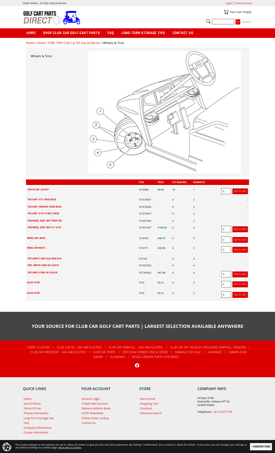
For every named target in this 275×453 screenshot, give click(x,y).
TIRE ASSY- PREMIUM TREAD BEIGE (44, 206)
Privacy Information (36, 413)
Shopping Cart (149, 403)
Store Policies (32, 403)
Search (208, 21)
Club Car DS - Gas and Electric (79, 347)
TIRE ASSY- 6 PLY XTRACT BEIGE (43, 213)
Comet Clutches (39, 347)
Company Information (38, 427)
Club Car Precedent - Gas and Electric (58, 352)
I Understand (261, 447)
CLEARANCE (117, 357)
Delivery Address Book (96, 408)
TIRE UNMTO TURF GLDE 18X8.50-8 (44, 258)
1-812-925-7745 (222, 412)
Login (229, 3)
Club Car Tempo (104, 352)
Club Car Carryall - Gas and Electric (136, 347)
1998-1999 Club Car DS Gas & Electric (74, 43)
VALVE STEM (33, 282)
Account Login (91, 399)
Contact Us (183, 33)
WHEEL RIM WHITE (36, 247)
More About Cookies (69, 447)
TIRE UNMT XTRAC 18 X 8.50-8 (42, 272)
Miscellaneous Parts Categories (155, 357)
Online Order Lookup (95, 418)
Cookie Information (36, 432)
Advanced (246, 22)
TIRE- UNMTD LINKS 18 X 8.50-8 (43, 265)
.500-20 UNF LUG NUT (38, 189)
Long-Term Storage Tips (143, 33)
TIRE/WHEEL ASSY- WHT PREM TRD (44, 220)
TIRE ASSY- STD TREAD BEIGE (41, 199)
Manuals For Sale (188, 352)
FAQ (111, 33)
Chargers (215, 352)
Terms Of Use (32, 408)
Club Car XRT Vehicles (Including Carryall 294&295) (208, 347)
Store (41, 43)
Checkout (146, 408)
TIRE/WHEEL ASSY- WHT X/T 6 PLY (44, 227)
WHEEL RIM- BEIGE (36, 238)
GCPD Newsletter (93, 413)
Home (30, 43)
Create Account (243, 3)
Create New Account (95, 403)
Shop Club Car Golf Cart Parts (71, 33)
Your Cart (226, 12)
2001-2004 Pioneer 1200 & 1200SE (145, 352)
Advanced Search (151, 413)
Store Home (147, 399)
